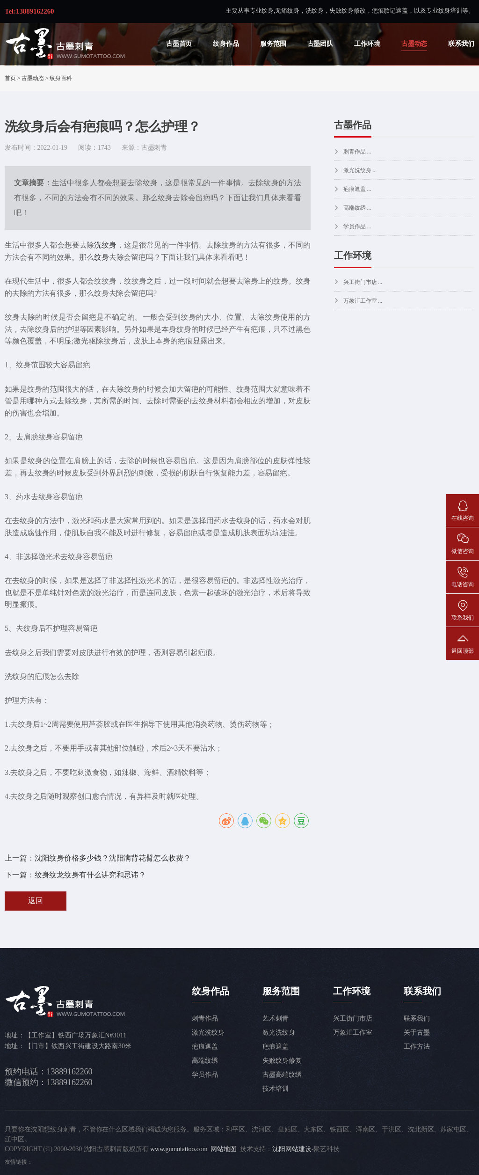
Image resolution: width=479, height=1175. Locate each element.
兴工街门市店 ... (362, 282)
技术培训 (275, 1088)
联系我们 (461, 43)
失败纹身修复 (281, 1060)
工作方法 (417, 1046)
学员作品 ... (357, 226)
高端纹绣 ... (357, 207)
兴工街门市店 (352, 1018)
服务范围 (273, 43)
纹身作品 (226, 43)
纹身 (101, 257)
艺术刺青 (275, 1018)
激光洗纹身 (208, 1032)
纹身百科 (61, 78)
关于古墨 (417, 1032)
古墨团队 (320, 43)
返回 (35, 901)
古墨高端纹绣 (281, 1074)
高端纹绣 (205, 1060)
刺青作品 (205, 1018)
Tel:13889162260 (29, 11)
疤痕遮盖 (205, 1046)
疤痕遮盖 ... (357, 189)
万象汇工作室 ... (362, 301)
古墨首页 (179, 43)
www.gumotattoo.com (179, 1149)
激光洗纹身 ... (360, 170)
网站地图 (223, 1149)
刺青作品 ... (357, 151)
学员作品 (205, 1074)
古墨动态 (414, 43)
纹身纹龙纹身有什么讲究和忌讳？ (90, 875)
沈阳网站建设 (291, 1149)
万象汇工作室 (352, 1032)
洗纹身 (105, 245)
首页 (10, 78)
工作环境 (367, 43)
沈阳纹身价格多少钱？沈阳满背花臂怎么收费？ (113, 858)
